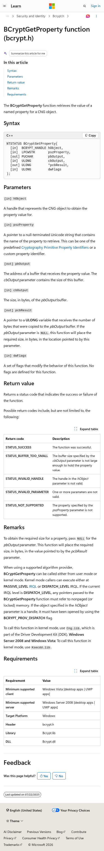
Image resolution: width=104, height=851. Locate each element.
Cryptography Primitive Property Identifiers (55, 247)
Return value (16, 82)
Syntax (11, 70)
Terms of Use (75, 838)
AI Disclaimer (13, 832)
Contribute (78, 832)
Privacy (9, 838)
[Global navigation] (4, 6)
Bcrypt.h (58, 16)
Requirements (16, 94)
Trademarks (11, 844)
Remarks (13, 88)
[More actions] (96, 16)
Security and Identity (31, 16)
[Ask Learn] (88, 16)
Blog (60, 832)
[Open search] (84, 6)
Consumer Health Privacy (39, 838)
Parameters (15, 76)
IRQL (33, 586)
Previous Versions (39, 832)
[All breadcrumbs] (7, 16)
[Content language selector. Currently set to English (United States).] (24, 810)
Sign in (95, 6)
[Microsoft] (52, 6)
